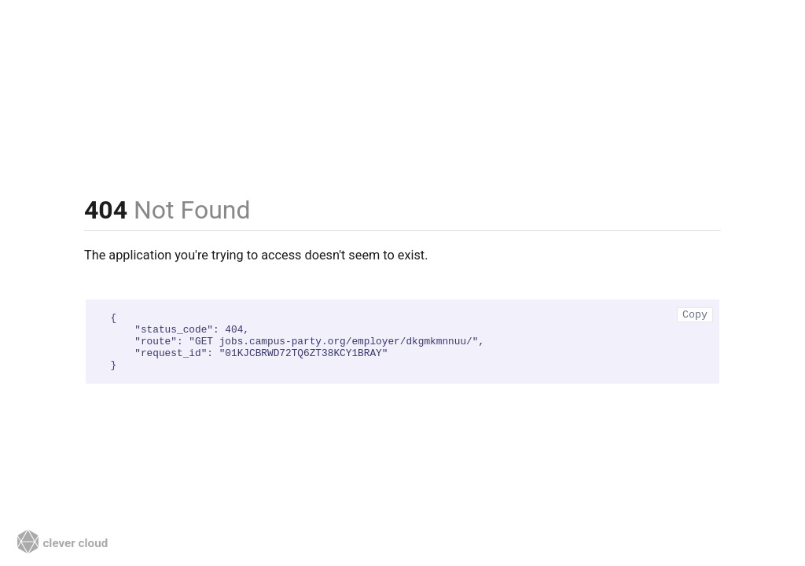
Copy (695, 315)
